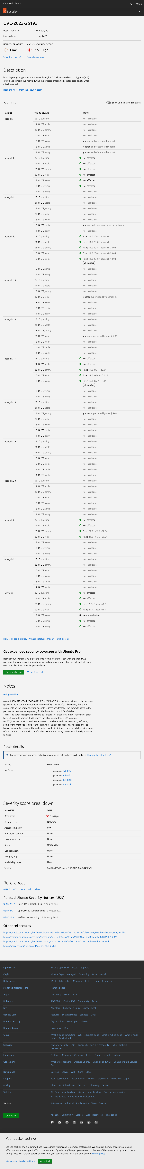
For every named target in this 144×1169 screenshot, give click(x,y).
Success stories (69, 1014)
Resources (107, 981)
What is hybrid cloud (112, 1035)
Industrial (69, 1103)
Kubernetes (9, 981)
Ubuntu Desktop (11, 1021)
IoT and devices (58, 1096)
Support (85, 967)
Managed (71, 974)
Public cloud (65, 1038)
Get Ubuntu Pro (14, 672)
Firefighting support (120, 1078)
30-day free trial (35, 672)
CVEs (114, 1045)
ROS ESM (55, 1001)
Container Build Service (125, 1061)
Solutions (8, 1092)
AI (52, 1092)
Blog (88, 1114)
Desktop (55, 1072)
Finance (102, 1103)
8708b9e (67, 771)
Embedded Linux (71, 1008)
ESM (73, 1045)
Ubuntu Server (10, 1028)
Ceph (6, 974)
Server (65, 1072)
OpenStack (9, 967)
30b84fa (67, 775)
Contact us (11, 1115)
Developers (73, 1021)
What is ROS (69, 1001)
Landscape (8, 1055)
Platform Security (59, 1045)
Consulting (84, 974)
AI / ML (7, 994)
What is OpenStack (60, 967)
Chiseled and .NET (102, 1061)
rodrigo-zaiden (10, 694)
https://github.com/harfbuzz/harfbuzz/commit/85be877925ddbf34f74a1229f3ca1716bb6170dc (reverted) (56, 941)
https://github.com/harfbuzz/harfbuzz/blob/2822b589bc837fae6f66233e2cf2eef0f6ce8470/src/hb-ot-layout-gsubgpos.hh (64, 932)
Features (55, 1014)
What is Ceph (57, 974)
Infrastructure (69, 1092)
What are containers (61, 1061)
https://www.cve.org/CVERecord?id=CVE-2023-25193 (30, 946)
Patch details (62, 638)
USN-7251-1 (9, 917)
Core (80, 1072)
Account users (79, 1078)
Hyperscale (56, 1028)
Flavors (84, 1021)
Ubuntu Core (9, 1014)
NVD (15, 889)
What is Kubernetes (60, 981)
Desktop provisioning (88, 1085)
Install (75, 967)
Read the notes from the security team (22, 89)
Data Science (70, 994)
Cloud (6, 1035)
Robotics (8, 1001)
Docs (94, 974)
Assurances (56, 1048)
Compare (78, 1055)
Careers (79, 1114)
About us (55, 1114)
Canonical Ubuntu (12, 3)
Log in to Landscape (112, 1055)
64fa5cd (67, 784)
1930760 (67, 780)
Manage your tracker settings (20, 1161)
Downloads (9, 1072)
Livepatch (83, 1045)
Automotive (56, 1103)
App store (55, 1008)
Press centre (111, 1114)
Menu (139, 4)
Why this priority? (12, 57)
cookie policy (98, 1153)
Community (83, 1001)
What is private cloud (88, 1035)
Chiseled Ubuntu (82, 1061)
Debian (36, 889)
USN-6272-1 (9, 910)
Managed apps (58, 987)
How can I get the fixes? (15, 638)
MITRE (6, 889)
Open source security (114, 1092)
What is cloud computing (63, 1035)
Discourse (103, 1078)
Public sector (82, 1103)
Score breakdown (35, 57)
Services (84, 1014)
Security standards (99, 1045)
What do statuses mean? (41, 638)
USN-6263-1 (9, 904)
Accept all (45, 1161)
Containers (9, 1061)
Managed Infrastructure (89, 1092)
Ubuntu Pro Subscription (63, 1085)
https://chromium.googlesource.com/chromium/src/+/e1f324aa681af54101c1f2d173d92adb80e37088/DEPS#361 (60, 937)
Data (57, 1092)
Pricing (91, 1078)
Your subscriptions (60, 1078)
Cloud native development (81, 1096)
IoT (5, 1008)
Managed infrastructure (15, 987)
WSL (73, 1072)
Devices (105, 1085)
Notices (123, 1045)
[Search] (131, 4)
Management (89, 1008)
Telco (93, 1103)
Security (7, 1045)
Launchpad (25, 889)
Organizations (57, 1021)
